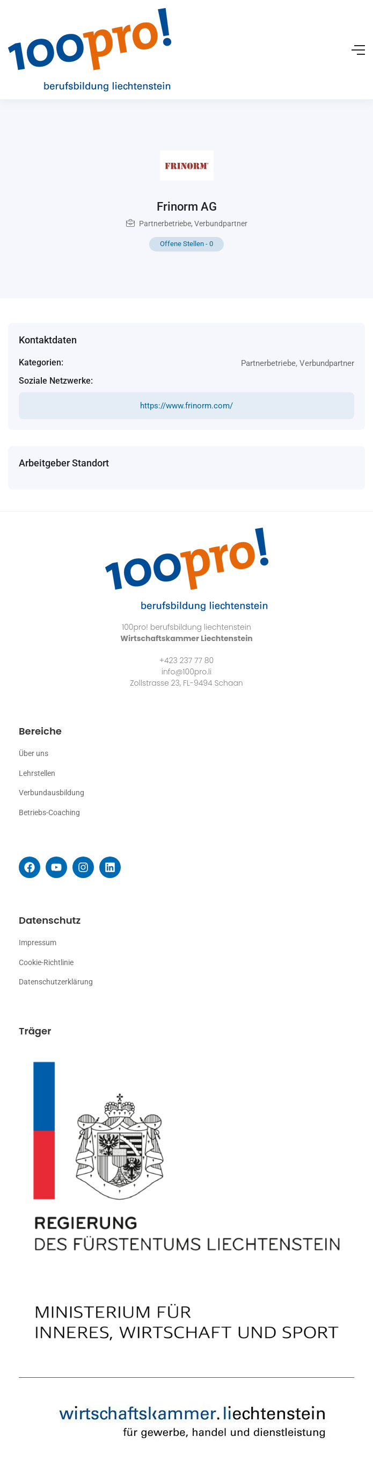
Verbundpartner (220, 223)
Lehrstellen (37, 773)
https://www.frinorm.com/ (186, 406)
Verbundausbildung (51, 792)
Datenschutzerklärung (56, 981)
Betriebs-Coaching (49, 812)
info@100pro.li (186, 671)
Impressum (37, 942)
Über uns (33, 753)
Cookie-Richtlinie (46, 962)
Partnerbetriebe (165, 223)
